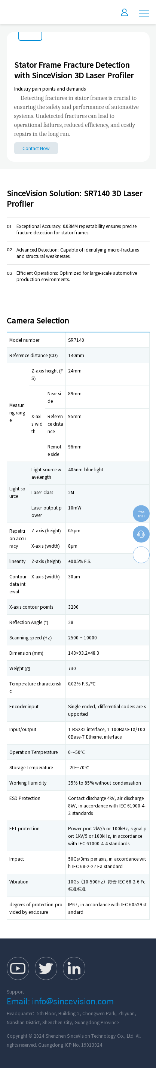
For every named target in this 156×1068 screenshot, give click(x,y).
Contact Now (36, 148)
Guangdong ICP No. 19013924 (70, 1045)
